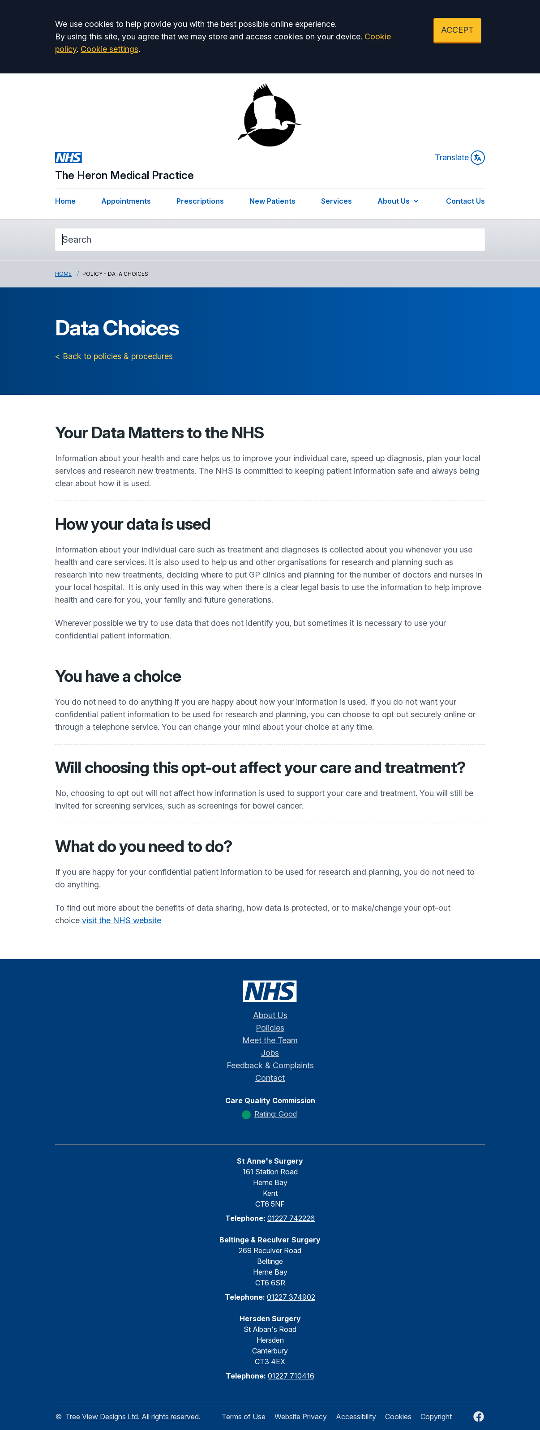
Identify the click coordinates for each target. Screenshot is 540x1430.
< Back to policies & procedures (114, 356)
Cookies (398, 1416)
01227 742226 (291, 1218)
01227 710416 (291, 1375)
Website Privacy (300, 1416)
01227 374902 (291, 1297)
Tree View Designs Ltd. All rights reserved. (133, 1416)
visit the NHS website (121, 920)
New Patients (272, 201)
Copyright (436, 1416)
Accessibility (356, 1416)
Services (336, 201)
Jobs (270, 1053)
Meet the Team (270, 1040)
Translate (460, 157)
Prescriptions (200, 201)
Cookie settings (109, 49)
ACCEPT (457, 29)
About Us (398, 201)
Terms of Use (244, 1416)
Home (65, 201)
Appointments (126, 201)
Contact (270, 1078)
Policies (270, 1027)
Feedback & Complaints (270, 1065)
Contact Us (465, 201)
